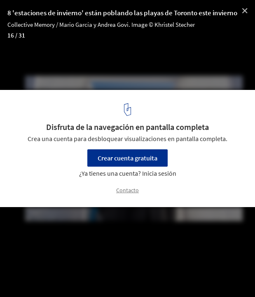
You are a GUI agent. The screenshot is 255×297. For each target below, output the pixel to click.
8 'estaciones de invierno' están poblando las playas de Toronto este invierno (122, 12)
